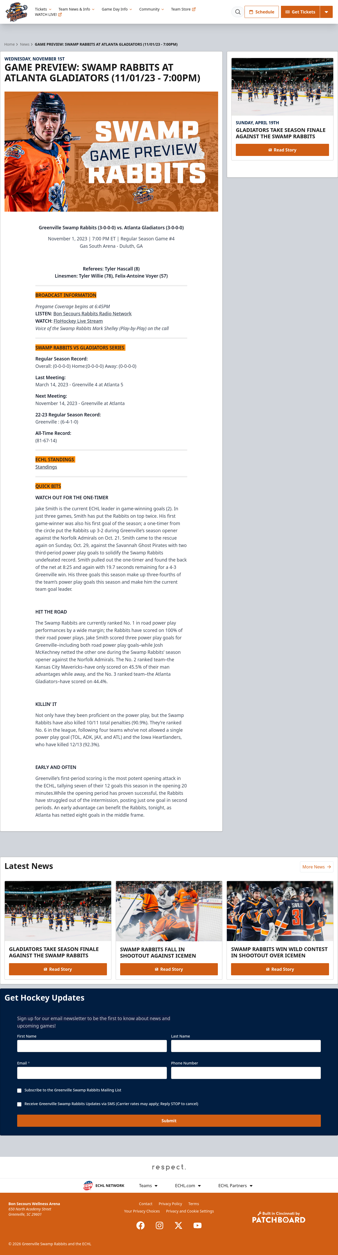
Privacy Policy (170, 1203)
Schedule (261, 12)
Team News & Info (77, 9)
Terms (193, 1203)
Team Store (183, 9)
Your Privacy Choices (142, 1211)
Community (152, 9)
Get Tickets (300, 12)
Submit (169, 1121)
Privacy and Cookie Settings (190, 1211)
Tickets (43, 9)
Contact (145, 1203)
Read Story (282, 150)
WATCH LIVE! (48, 14)
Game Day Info (117, 9)
